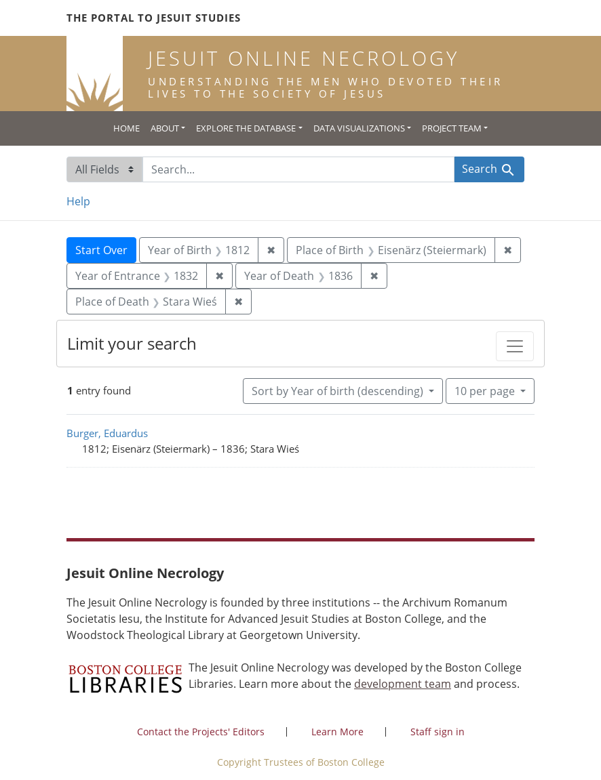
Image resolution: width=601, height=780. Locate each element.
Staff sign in (437, 731)
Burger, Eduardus (107, 433)
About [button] (165, 128)
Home (126, 128)
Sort (339, 391)
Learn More (337, 731)
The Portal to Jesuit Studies (153, 17)
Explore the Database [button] (246, 128)
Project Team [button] (452, 128)
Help (78, 201)
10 (486, 390)
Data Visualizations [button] (359, 128)
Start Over (101, 250)
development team (402, 683)
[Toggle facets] (515, 346)
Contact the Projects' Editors (201, 731)
